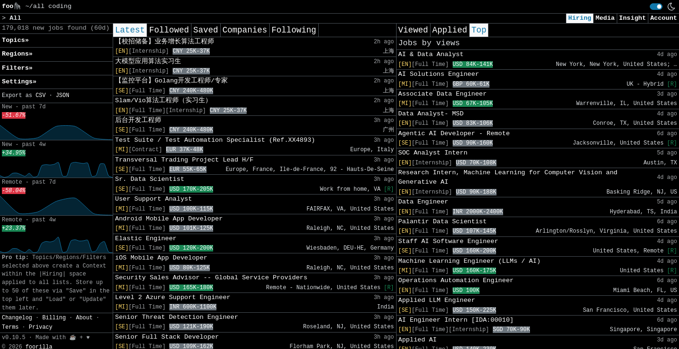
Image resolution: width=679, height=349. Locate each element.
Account (663, 18)
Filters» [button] (17, 68)
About (84, 318)
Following (294, 30)
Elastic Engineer (146, 238)
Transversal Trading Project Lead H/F (184, 159)
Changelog (17, 318)
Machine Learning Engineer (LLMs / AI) (469, 261)
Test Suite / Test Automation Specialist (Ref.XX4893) (215, 140)
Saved (205, 30)
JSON (62, 95)
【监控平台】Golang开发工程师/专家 (171, 80)
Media (605, 18)
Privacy (40, 327)
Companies (245, 30)
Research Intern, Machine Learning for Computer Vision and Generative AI (508, 177)
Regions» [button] (17, 53)
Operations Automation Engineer (456, 280)
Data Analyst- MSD (431, 113)
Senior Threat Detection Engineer (176, 317)
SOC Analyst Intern (433, 152)
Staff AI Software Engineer (448, 241)
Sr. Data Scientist (149, 179)
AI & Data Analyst (431, 54)
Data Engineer (423, 201)
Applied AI (417, 339)
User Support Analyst (153, 199)
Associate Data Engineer (442, 93)
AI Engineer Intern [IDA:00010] (456, 320)
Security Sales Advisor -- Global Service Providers (211, 277)
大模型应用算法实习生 (148, 61)
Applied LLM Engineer (436, 300)
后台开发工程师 (138, 120)
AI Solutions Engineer (438, 74)
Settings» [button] (19, 81)
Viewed (413, 30)
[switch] (656, 6)
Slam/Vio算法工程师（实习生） (163, 100)
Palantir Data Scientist (442, 221)
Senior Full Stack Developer (167, 337)
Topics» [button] (15, 40)
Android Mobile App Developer (169, 218)
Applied (449, 30)
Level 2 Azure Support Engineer (173, 297)
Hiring (579, 18)
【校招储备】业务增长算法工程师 (164, 41)
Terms (10, 327)
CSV (40, 95)
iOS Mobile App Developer (161, 257)
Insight (632, 18)
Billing (54, 318)
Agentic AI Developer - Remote (454, 133)
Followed (169, 30)
